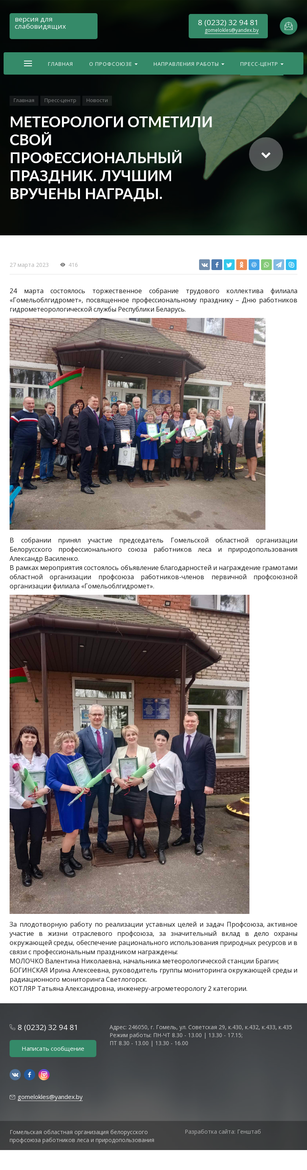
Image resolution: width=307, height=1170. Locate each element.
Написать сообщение (53, 1048)
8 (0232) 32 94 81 (228, 22)
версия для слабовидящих (40, 22)
